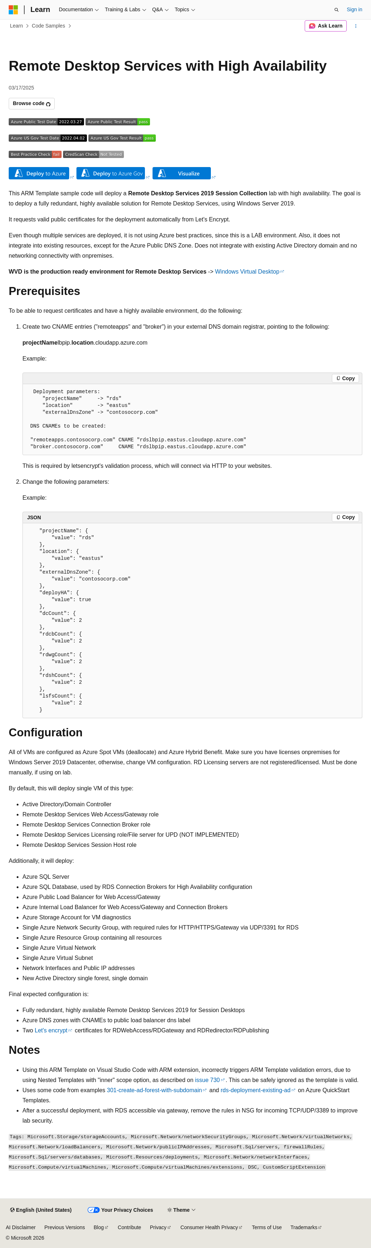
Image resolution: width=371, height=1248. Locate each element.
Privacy (158, 1227)
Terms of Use (267, 1227)
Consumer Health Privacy (209, 1227)
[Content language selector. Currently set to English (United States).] (41, 1210)
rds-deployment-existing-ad (256, 1090)
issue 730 (207, 1080)
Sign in (354, 9)
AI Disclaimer (21, 1227)
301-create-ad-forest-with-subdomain (154, 1090)
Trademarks (304, 1227)
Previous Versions (64, 1227)
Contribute (129, 1227)
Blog (99, 1227)
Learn (16, 26)
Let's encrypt (51, 1030)
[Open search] (336, 9)
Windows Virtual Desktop (247, 272)
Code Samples (48, 26)
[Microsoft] (13, 9)
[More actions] (356, 26)
